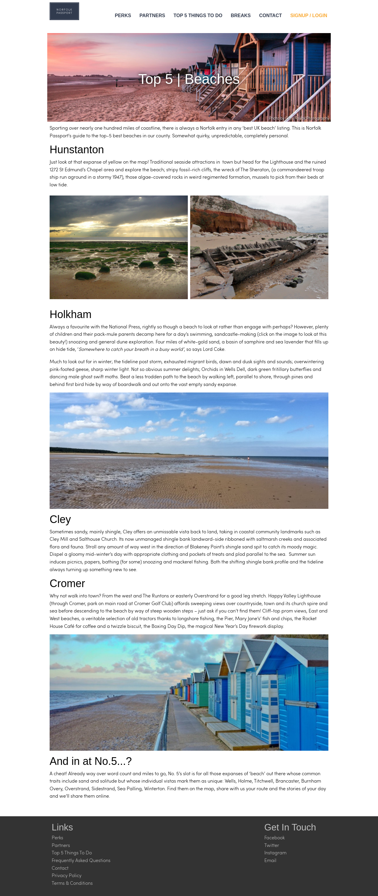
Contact (270, 15)
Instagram (275, 852)
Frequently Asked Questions (81, 860)
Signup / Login (308, 15)
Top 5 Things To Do (72, 852)
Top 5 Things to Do (198, 15)
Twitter (271, 845)
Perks (123, 15)
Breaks (241, 15)
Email (270, 860)
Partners (152, 15)
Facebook (274, 837)
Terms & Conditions (72, 883)
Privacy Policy (67, 875)
